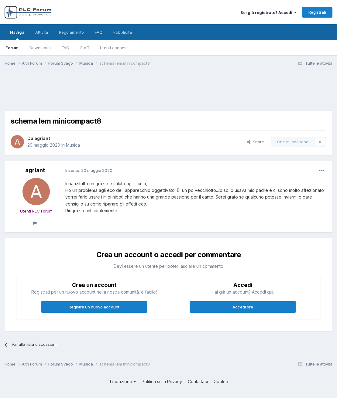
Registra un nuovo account (94, 306)
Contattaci (198, 381)
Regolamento (71, 32)
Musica (73, 145)
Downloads (40, 47)
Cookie (221, 381)
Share (255, 141)
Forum (12, 47)
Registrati (317, 12)
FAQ (65, 47)
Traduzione (122, 381)
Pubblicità (122, 32)
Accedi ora (242, 306)
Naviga (17, 35)
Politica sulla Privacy (162, 381)
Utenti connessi (114, 47)
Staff (84, 47)
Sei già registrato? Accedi (268, 12)
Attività (41, 32)
